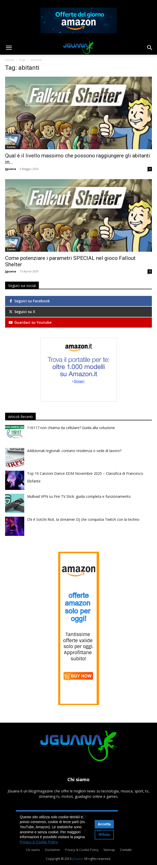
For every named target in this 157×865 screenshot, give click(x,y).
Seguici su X (21, 311)
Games (11, 147)
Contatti (125, 850)
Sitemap (109, 850)
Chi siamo (33, 850)
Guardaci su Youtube (30, 322)
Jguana (10, 169)
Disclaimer (52, 850)
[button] (9, 48)
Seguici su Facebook (29, 300)
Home (9, 60)
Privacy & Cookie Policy (82, 850)
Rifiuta (104, 835)
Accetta (104, 824)
